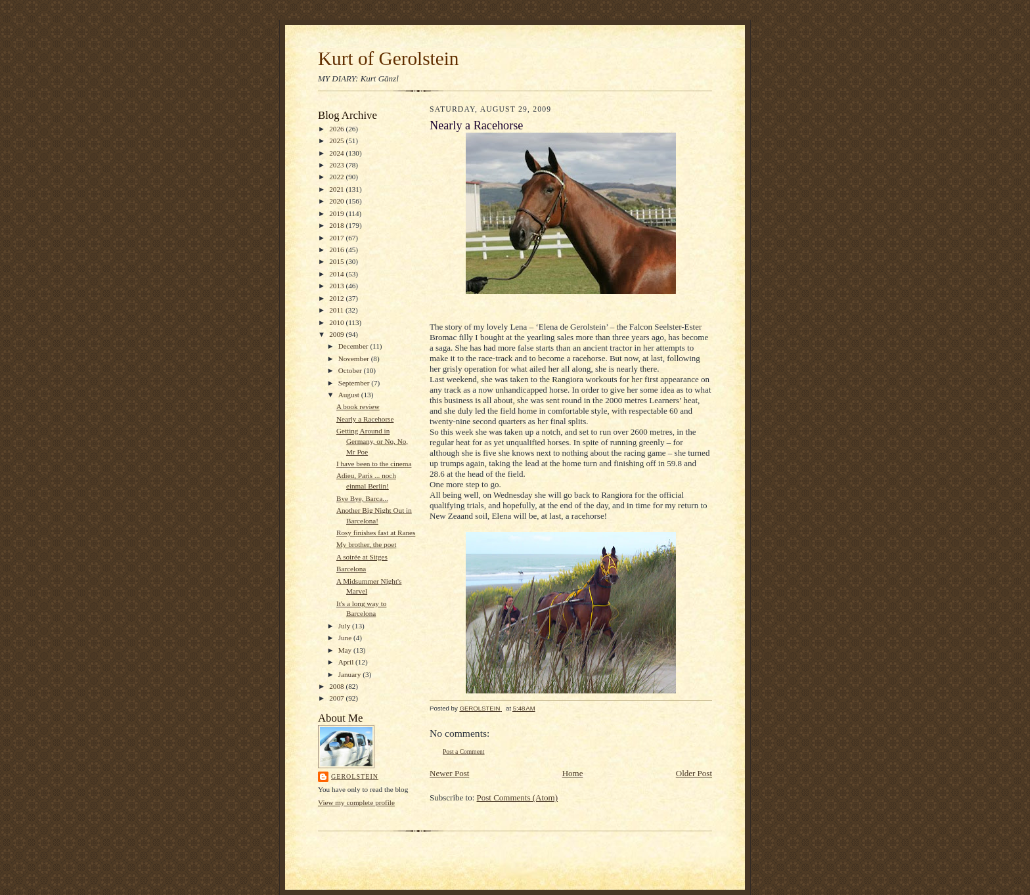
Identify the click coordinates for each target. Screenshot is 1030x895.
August (349, 395)
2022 (337, 177)
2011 (337, 310)
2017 (337, 238)
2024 (337, 153)
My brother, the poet (366, 544)
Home (572, 773)
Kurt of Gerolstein (388, 58)
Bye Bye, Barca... (362, 498)
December (354, 346)
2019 (337, 213)
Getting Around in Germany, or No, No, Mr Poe (372, 441)
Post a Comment (464, 751)
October (351, 370)
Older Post (694, 773)
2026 (337, 129)
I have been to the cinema (373, 464)
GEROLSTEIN (354, 776)
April (346, 662)
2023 (337, 165)
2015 (337, 261)
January (350, 674)
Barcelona (351, 569)
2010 (337, 322)
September (355, 383)
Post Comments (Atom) (517, 797)
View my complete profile (356, 802)
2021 (337, 189)
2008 (337, 686)
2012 (337, 298)
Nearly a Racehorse (364, 419)
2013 (337, 286)
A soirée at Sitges (362, 557)
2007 (337, 698)
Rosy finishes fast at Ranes (375, 532)
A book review (358, 406)
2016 (337, 249)
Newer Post (449, 773)
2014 (337, 274)
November (354, 358)
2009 (337, 334)
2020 (337, 201)
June (345, 638)
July (345, 626)
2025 (337, 140)
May (345, 650)
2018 (337, 225)
